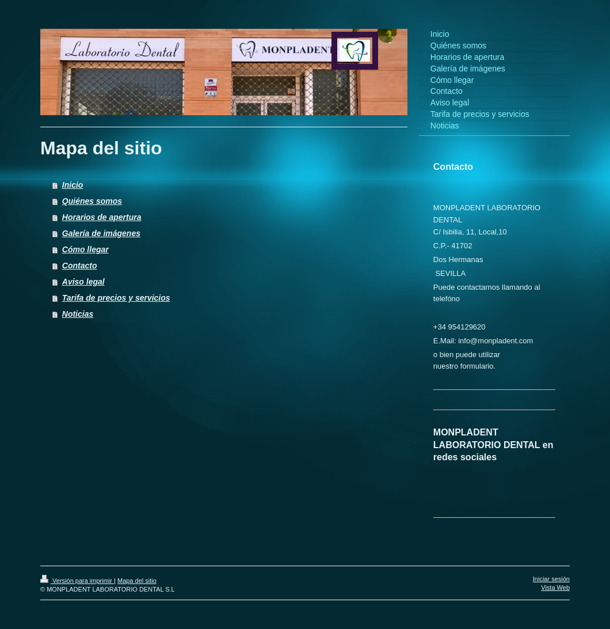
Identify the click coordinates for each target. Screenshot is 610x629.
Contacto (79, 265)
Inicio (72, 185)
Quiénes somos (92, 201)
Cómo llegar (85, 249)
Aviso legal (83, 281)
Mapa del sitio (137, 580)
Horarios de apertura (102, 217)
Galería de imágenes (101, 233)
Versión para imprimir (77, 580)
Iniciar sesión (551, 578)
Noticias (77, 314)
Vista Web (555, 587)
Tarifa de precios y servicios (116, 297)
